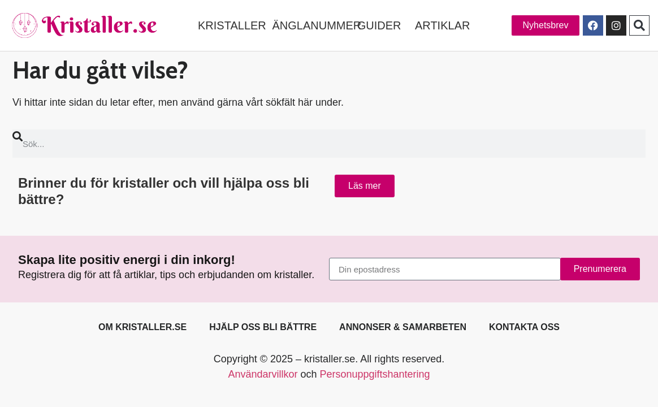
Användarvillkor (262, 374)
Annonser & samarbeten (402, 327)
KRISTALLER (232, 25)
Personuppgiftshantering (374, 374)
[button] (639, 25)
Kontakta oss (524, 327)
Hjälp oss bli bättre (263, 327)
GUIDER (379, 25)
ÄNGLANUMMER (316, 25)
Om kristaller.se (142, 327)
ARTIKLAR (442, 25)
